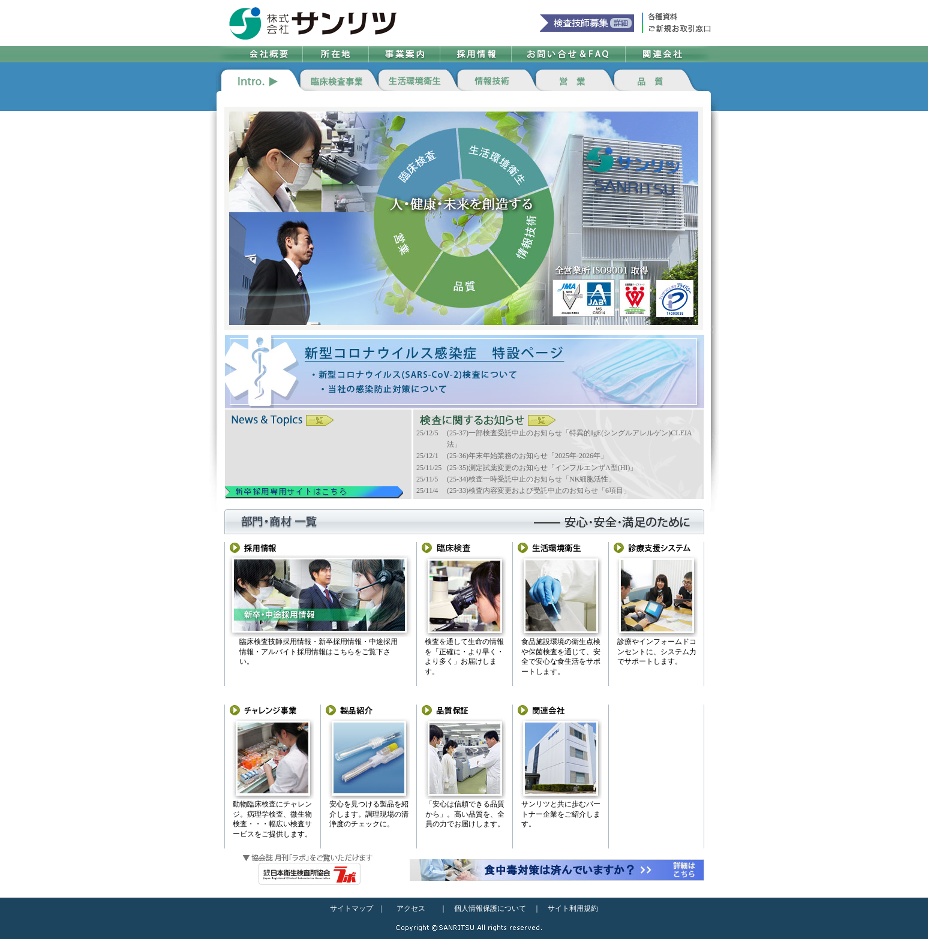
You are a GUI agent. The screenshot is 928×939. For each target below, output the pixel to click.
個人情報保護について (490, 908)
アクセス (411, 908)
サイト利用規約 (573, 908)
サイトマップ (351, 908)
